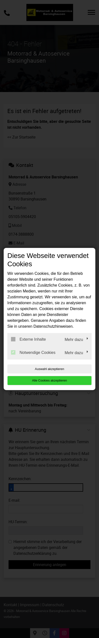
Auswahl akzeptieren (49, 369)
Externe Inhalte (28, 339)
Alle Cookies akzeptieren (49, 380)
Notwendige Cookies (33, 352)
